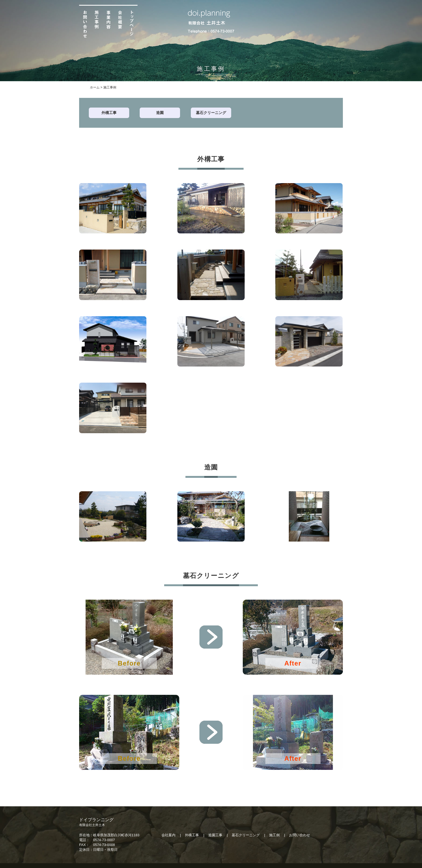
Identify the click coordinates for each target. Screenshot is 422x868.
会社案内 (168, 835)
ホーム (95, 87)
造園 (160, 113)
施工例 (274, 835)
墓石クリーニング (211, 113)
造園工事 (215, 835)
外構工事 (109, 113)
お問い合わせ (299, 835)
